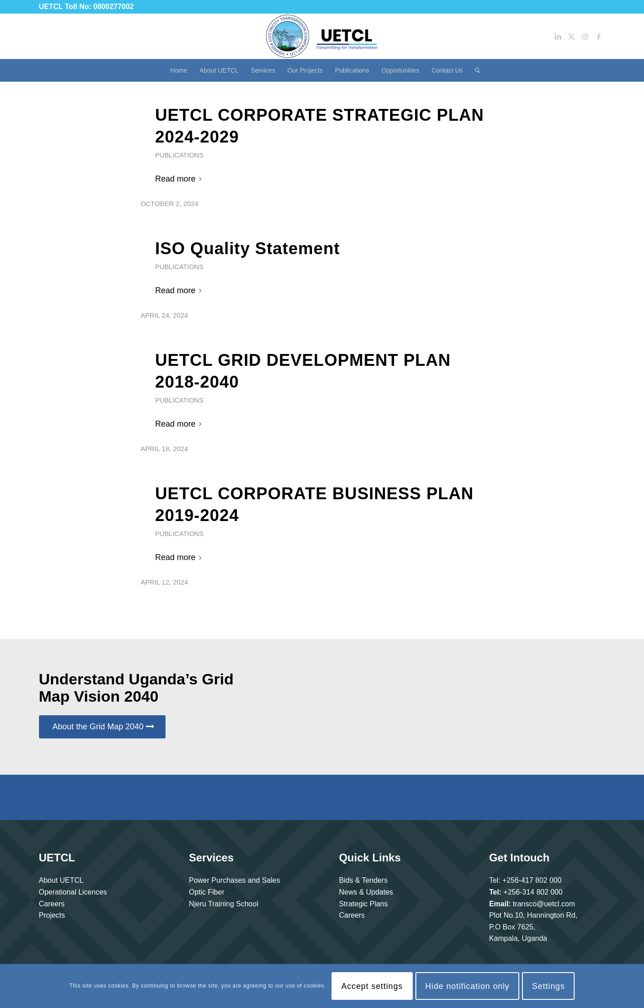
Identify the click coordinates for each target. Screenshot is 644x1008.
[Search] (474, 70)
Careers (52, 904)
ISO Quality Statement (247, 248)
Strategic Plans (363, 904)
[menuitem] (178, 70)
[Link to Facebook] (598, 36)
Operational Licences (73, 892)
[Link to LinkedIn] (558, 36)
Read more (180, 178)
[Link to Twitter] (571, 36)
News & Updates (366, 892)
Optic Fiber (206, 892)
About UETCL (61, 880)
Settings (548, 986)
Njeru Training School (223, 904)
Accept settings (372, 986)
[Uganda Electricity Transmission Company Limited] (322, 36)
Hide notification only (467, 986)
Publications (179, 155)
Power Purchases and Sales (234, 880)
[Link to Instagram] (585, 36)
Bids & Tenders (363, 880)
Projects (52, 915)
